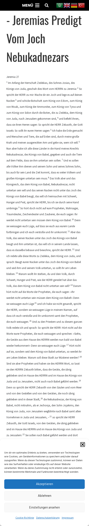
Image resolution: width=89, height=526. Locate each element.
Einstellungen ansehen (44, 507)
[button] (82, 444)
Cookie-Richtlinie (25, 518)
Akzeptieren (44, 484)
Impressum (68, 518)
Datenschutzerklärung (48, 518)
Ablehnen (44, 495)
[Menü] (30, 5)
